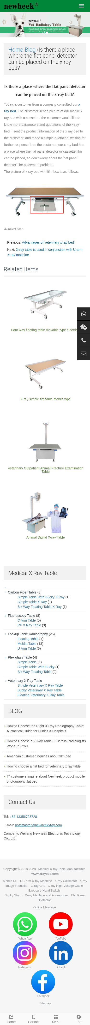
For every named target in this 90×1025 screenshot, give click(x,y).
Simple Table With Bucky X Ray (41, 597)
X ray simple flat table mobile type (45, 399)
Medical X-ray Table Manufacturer (61, 869)
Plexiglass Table (20, 657)
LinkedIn (61, 955)
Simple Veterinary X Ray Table (40, 685)
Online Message (44, 907)
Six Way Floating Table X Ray (40, 607)
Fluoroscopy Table (21, 615)
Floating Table (28, 639)
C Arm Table (27, 620)
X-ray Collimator (66, 881)
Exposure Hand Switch (44, 890)
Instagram (25, 955)
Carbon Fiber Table (22, 592)
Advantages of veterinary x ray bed (48, 242)
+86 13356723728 (23, 817)
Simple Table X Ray (32, 602)
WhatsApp (25, 926)
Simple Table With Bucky (36, 667)
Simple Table (27, 662)
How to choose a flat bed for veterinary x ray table (44, 766)
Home (15, 50)
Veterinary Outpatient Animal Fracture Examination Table (45, 470)
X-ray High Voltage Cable (65, 885)
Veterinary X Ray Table (25, 681)
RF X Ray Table (29, 625)
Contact (34, 1018)
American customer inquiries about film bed (39, 756)
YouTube (61, 926)
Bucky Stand (13, 895)
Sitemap (45, 1003)
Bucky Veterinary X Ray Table (40, 690)
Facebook (43, 984)
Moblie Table (27, 644)
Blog (30, 50)
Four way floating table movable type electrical (45, 330)
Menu (56, 1018)
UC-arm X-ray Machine (36, 881)
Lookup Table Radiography (28, 634)
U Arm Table (27, 648)
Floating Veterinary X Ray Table (41, 695)
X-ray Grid (38, 885)
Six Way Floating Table (35, 672)
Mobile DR (10, 881)
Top (78, 1018)
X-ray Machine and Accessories (47, 895)
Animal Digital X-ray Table (45, 537)
